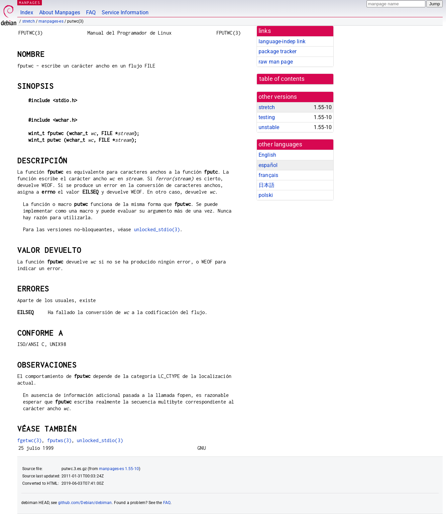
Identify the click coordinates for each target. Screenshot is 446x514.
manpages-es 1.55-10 (119, 468)
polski (266, 195)
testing (267, 117)
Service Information (125, 12)
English (267, 155)
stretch (28, 21)
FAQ (91, 12)
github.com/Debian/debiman (85, 502)
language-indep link (282, 41)
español (268, 165)
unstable (269, 127)
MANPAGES (29, 2)
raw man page (276, 62)
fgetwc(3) (29, 440)
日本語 (267, 185)
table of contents (282, 79)
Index (26, 12)
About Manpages (59, 12)
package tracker (277, 51)
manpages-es (51, 21)
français (268, 175)
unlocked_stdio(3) (157, 229)
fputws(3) (59, 440)
